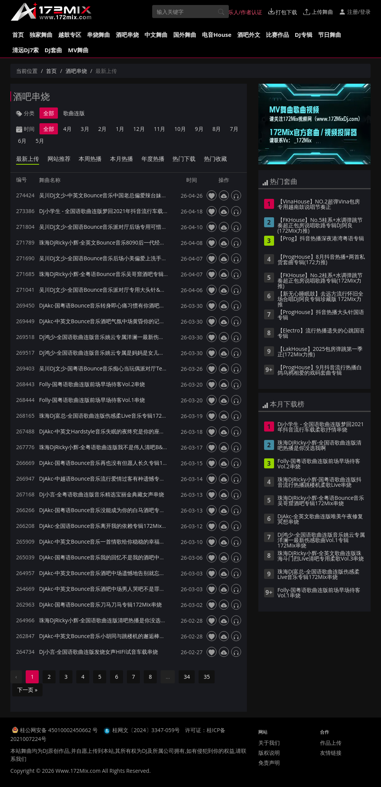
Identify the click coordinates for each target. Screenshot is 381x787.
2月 (102, 128)
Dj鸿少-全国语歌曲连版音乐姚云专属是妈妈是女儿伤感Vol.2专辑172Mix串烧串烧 (135, 352)
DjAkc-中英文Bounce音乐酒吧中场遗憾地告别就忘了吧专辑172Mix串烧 (124, 573)
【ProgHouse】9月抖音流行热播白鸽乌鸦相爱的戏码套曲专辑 (320, 370)
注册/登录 (355, 11)
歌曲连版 (74, 113)
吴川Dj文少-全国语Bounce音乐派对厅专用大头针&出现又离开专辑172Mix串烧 (133, 289)
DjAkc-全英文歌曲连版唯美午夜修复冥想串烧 (320, 519)
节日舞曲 (329, 34)
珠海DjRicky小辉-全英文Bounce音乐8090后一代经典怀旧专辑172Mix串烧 (127, 242)
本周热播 (90, 158)
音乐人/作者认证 (238, 12)
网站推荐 (59, 158)
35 (207, 676)
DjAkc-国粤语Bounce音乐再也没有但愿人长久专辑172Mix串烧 (114, 462)
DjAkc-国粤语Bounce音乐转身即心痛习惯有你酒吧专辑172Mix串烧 (119, 305)
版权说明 (269, 752)
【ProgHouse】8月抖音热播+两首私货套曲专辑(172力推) (321, 260)
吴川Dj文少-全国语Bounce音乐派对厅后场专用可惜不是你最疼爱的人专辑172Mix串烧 (141, 226)
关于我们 (269, 742)
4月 (67, 128)
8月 (216, 128)
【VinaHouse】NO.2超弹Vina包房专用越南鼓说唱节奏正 (319, 204)
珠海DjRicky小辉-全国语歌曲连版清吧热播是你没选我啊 (105, 620)
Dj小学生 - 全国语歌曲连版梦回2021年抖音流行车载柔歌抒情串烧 (117, 211)
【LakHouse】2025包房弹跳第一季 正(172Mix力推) (320, 352)
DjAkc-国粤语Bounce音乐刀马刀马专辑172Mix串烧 (100, 604)
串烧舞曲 (98, 34)
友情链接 (331, 752)
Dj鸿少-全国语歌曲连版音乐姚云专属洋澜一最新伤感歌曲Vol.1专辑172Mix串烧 (133, 337)
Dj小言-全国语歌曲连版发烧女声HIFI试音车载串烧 (98, 651)
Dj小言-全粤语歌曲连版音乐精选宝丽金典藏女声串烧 (101, 494)
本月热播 (121, 158)
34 (187, 676)
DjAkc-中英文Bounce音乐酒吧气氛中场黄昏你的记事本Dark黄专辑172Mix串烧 (133, 321)
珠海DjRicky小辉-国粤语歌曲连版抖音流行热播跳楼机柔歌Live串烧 (319, 482)
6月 (22, 140)
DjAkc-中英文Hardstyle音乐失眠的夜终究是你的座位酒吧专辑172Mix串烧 (127, 431)
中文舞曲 (156, 34)
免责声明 (269, 762)
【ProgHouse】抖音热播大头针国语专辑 (321, 315)
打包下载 (282, 12)
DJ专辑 (303, 34)
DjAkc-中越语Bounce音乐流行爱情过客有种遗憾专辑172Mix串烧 (116, 478)
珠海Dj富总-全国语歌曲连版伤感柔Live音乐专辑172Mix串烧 (110, 415)
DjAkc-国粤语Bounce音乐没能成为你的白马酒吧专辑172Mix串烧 (116, 510)
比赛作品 (277, 34)
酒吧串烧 (127, 34)
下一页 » (27, 689)
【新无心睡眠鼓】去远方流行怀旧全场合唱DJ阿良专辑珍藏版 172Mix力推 (320, 299)
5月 (40, 140)
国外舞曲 (184, 34)
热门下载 (183, 158)
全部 (48, 113)
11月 (159, 128)
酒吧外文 (248, 34)
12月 (139, 128)
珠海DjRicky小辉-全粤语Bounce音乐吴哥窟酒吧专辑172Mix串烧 (115, 274)
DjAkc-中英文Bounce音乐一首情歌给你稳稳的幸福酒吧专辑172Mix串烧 (124, 541)
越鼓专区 (69, 34)
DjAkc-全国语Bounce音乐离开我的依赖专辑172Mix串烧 (105, 525)
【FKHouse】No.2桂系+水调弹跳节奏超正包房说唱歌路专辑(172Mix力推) (320, 281)
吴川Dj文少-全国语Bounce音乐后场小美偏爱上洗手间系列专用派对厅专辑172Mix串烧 (141, 258)
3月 (85, 128)
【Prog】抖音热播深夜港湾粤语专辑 (321, 239)
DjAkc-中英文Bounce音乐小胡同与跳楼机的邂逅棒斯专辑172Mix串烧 (122, 636)
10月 (180, 128)
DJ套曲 (53, 50)
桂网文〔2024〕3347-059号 (146, 730)
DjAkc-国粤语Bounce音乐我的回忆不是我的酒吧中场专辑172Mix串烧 (122, 557)
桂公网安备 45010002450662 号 (59, 730)
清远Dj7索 (25, 50)
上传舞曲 (318, 11)
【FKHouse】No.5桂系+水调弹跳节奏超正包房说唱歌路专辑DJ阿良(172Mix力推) (320, 225)
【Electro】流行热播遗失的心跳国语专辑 (321, 333)
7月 (234, 128)
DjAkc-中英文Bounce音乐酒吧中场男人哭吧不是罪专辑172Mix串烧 (119, 588)
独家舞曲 (41, 34)
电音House (217, 34)
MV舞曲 (78, 50)
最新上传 (27, 158)
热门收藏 (215, 158)
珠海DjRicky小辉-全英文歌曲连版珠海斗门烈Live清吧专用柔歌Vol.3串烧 (321, 556)
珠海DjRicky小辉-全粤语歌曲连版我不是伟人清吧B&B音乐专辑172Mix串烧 (128, 447)
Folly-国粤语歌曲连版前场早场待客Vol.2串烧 (92, 384)
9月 (199, 128)
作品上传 (331, 742)
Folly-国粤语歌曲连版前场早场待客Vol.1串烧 (92, 399)
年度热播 (152, 158)
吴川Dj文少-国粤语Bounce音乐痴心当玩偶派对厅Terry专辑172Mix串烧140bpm (134, 368)
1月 (120, 128)
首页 (18, 34)
